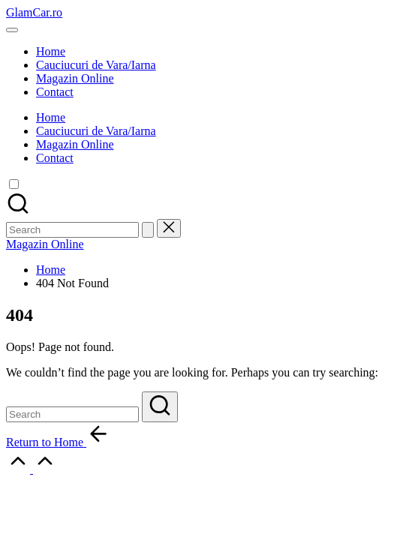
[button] (148, 230)
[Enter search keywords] (72, 414)
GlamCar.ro (34, 12)
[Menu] (12, 30)
